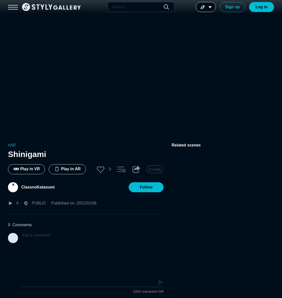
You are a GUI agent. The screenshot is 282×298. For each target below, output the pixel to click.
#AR (12, 145)
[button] (101, 169)
